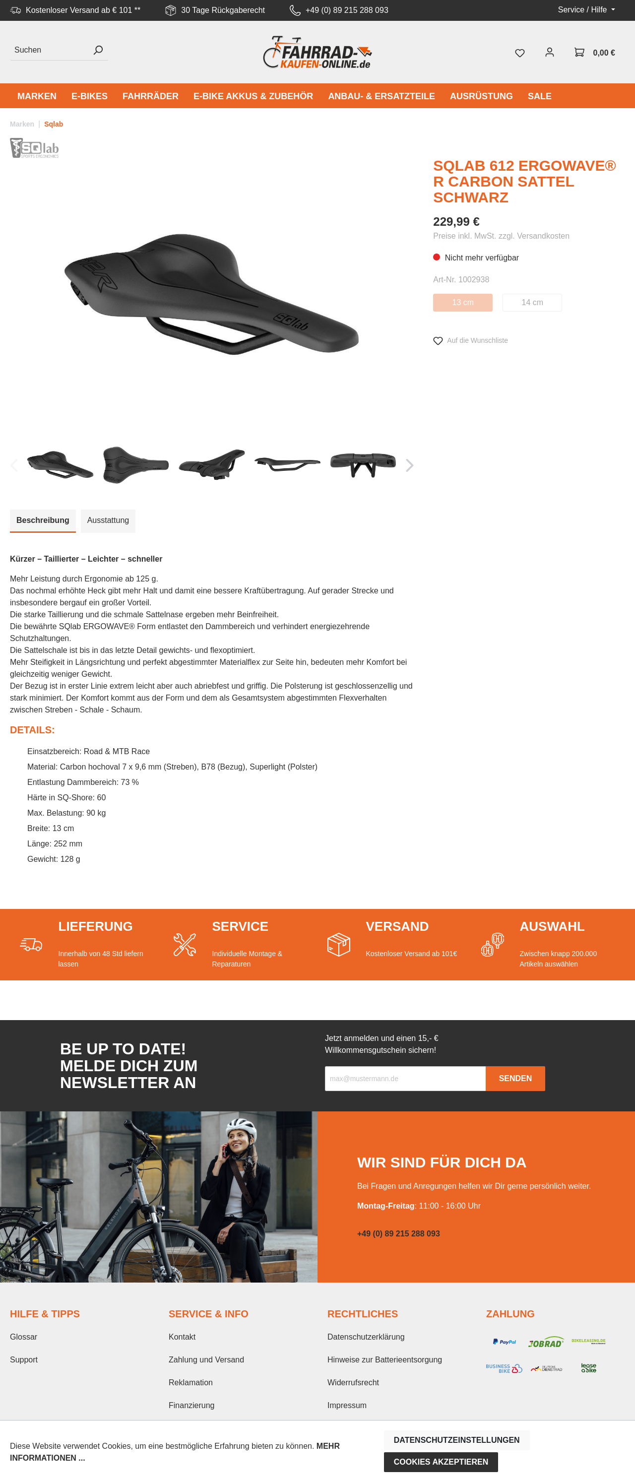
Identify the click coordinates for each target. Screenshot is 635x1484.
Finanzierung (192, 1405)
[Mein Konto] (550, 52)
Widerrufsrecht (353, 1382)
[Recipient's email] (405, 1078)
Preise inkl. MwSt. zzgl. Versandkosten (501, 236)
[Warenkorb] (595, 52)
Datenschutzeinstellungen (457, 1440)
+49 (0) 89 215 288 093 (347, 10)
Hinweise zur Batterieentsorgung (384, 1359)
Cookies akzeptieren (441, 1462)
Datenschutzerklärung (366, 1337)
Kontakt (182, 1337)
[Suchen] (49, 50)
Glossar (23, 1337)
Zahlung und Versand (206, 1359)
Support (24, 1359)
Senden (515, 1078)
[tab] (43, 521)
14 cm (533, 302)
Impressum (347, 1405)
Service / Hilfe (583, 9)
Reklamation (191, 1382)
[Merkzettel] (520, 52)
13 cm (463, 302)
